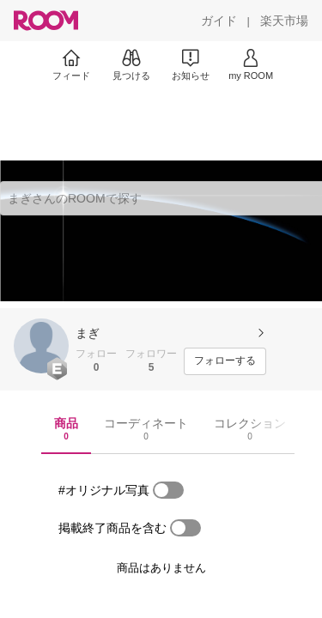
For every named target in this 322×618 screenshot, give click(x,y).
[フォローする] (225, 361)
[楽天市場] (284, 20)
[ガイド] (219, 20)
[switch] (168, 490)
